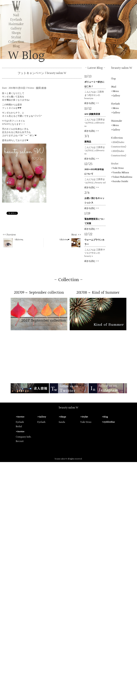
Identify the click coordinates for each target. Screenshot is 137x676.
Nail (16, 15)
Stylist (16, 37)
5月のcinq (13, 242)
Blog (16, 46)
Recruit (20, 441)
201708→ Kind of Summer (98, 293)
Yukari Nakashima (122, 177)
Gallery (16, 28)
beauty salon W (68, 407)
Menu (116, 91)
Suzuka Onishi (120, 181)
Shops (16, 33)
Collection (16, 42)
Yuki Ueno (118, 168)
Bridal (19, 427)
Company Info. (24, 437)
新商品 (87, 141)
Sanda (62, 422)
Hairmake (16, 24)
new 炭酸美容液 (92, 114)
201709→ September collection (39, 293)
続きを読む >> (91, 103)
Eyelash (16, 20)
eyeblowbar (109, 422)
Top (114, 79)
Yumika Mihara (121, 173)
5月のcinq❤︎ (69, 242)
